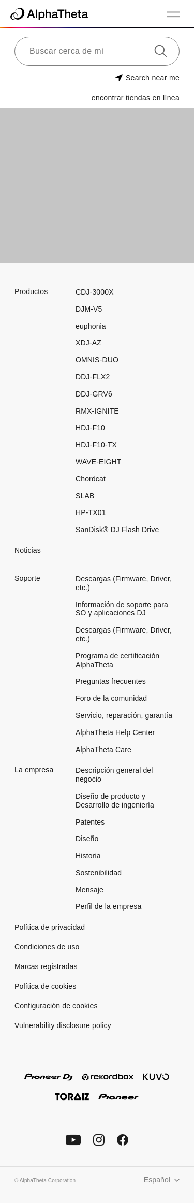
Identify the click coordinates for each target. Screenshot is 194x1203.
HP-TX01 (91, 512)
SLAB (85, 496)
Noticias (27, 550)
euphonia (91, 326)
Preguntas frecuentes (111, 681)
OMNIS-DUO (97, 360)
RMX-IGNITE (97, 411)
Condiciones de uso (47, 946)
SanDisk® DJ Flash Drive (117, 529)
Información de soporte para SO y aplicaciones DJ (122, 609)
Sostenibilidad (99, 873)
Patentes (90, 822)
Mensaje (89, 890)
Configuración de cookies (56, 1005)
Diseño (87, 838)
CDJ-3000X (95, 292)
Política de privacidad (49, 927)
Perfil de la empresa (108, 906)
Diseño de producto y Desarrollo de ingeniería (115, 800)
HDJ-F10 (90, 427)
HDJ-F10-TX (96, 445)
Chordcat (91, 479)
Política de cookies (45, 986)
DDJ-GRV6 (94, 394)
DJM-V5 (89, 309)
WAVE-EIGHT (99, 462)
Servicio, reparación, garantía (124, 715)
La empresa (33, 769)
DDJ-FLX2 (93, 377)
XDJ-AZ (88, 343)
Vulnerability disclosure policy (62, 1025)
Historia (88, 856)
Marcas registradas (46, 966)
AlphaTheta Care (103, 749)
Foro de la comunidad (111, 698)
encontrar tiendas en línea (136, 97)
